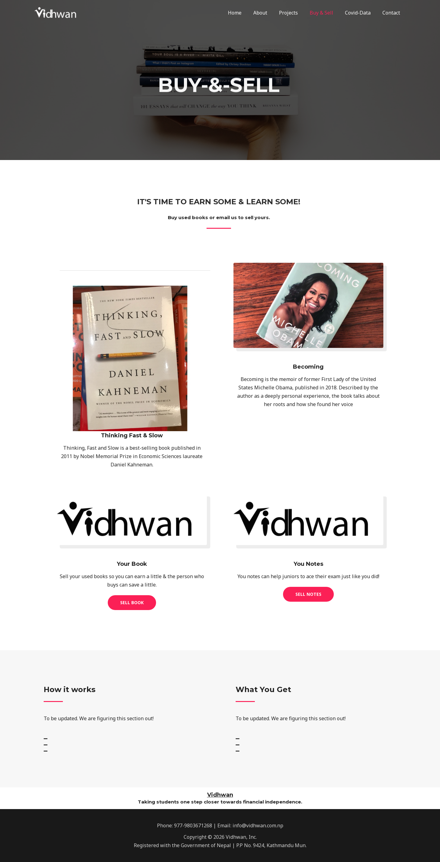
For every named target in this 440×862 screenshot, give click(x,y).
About (269, 12)
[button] (132, 602)
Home (245, 12)
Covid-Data (360, 12)
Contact (392, 12)
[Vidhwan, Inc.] (57, 12)
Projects (294, 12)
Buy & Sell (326, 12)
